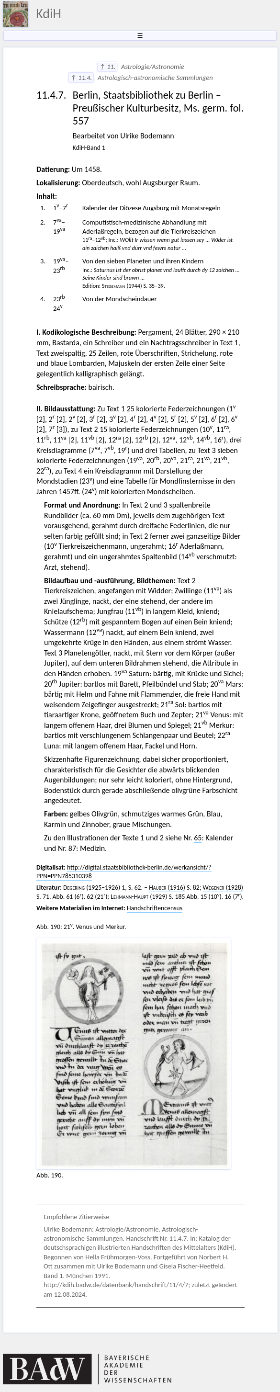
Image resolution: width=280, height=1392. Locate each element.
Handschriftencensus (154, 908)
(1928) (223, 887)
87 (72, 848)
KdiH (48, 13)
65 (198, 837)
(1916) (167, 887)
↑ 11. (107, 66)
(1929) (139, 897)
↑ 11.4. (81, 77)
